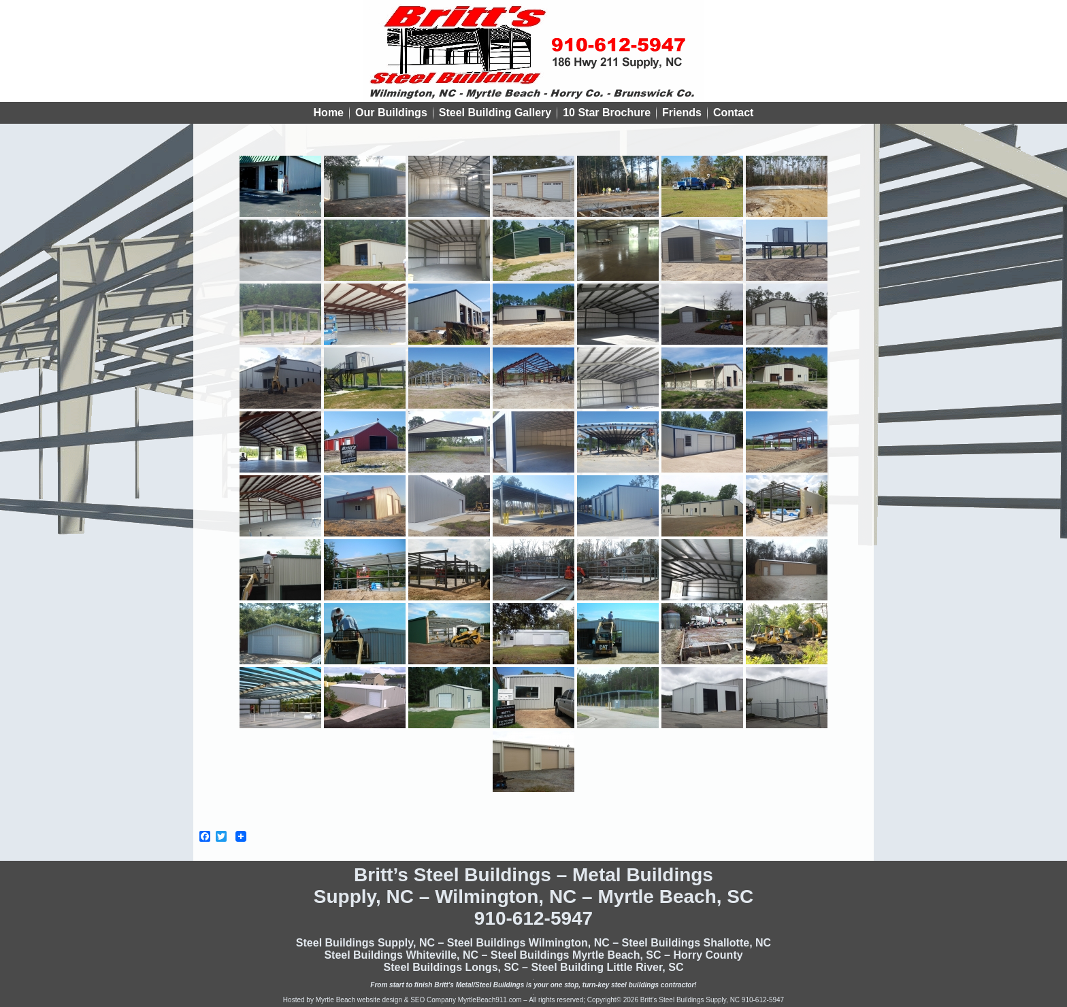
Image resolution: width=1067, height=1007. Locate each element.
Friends (682, 112)
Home (329, 112)
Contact (733, 112)
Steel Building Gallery (495, 112)
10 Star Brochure (607, 112)
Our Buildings (391, 112)
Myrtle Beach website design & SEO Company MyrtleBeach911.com (419, 1000)
